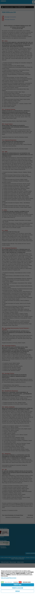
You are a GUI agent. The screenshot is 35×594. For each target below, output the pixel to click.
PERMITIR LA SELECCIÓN (17, 588)
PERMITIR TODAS (17, 585)
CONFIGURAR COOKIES (27, 582)
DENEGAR (17, 591)
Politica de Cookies (12, 578)
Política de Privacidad (5, 578)
